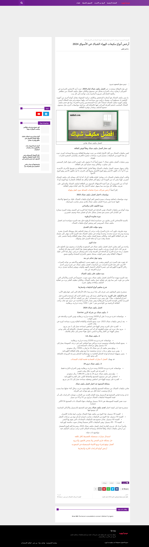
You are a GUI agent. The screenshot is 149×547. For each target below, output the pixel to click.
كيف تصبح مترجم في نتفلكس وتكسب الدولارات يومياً (31, 128)
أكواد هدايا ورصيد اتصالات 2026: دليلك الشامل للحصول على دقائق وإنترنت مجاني (31, 138)
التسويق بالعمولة (87, 3)
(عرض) (111, 84)
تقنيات (78, 3)
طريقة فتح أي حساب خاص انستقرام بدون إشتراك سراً (32, 165)
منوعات (116, 40)
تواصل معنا (41, 543)
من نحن (35, 543)
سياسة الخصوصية (51, 543)
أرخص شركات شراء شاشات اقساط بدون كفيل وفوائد (89, 190)
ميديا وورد (107, 542)
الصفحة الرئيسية (112, 3)
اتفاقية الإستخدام (26, 543)
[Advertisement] (74, 21)
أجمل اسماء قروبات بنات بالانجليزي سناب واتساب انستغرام (33, 147)
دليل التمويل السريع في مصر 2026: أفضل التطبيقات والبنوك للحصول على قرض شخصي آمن (31, 157)
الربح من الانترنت (99, 3)
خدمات (111, 483)
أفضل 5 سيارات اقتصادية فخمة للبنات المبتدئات (89, 359)
